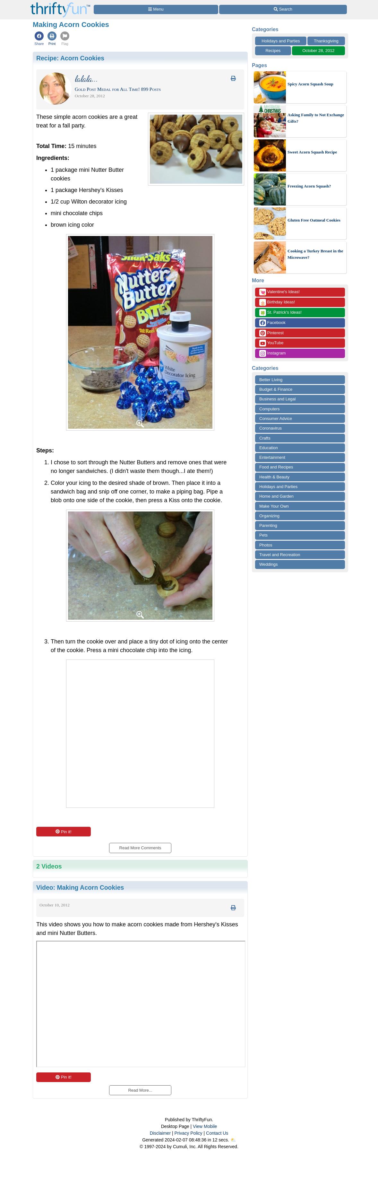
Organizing (269, 515)
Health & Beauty (274, 477)
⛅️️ (233, 1139)
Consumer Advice (275, 418)
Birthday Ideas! (277, 302)
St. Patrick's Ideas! (280, 312)
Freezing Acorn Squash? (309, 186)
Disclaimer (160, 1133)
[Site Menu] (156, 9)
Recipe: (70, 58)
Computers (269, 408)
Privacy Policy (188, 1133)
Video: (80, 887)
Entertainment (272, 457)
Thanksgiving (326, 41)
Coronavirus (270, 428)
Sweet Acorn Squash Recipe (312, 152)
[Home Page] (60, 3)
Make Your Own (274, 506)
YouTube (271, 343)
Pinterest (271, 333)
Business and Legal (277, 399)
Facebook (272, 322)
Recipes (272, 50)
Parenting (268, 525)
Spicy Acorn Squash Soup (310, 84)
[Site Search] (283, 9)
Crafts (265, 438)
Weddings (268, 564)
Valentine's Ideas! (279, 292)
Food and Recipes (276, 467)
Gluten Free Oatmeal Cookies (314, 220)
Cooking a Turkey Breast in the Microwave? (315, 254)
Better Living (270, 379)
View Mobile (205, 1126)
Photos (265, 545)
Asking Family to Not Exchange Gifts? (316, 118)
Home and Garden (276, 496)
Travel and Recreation (279, 554)
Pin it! (63, 831)
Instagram (272, 353)
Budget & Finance (275, 389)
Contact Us (217, 1133)
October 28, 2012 (318, 50)
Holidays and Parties (281, 41)
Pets (263, 535)
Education (268, 447)
